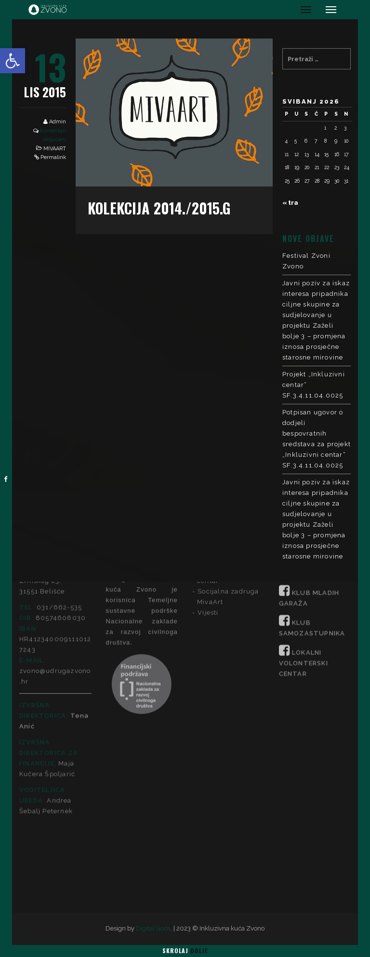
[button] (12, 60)
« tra (290, 202)
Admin (57, 122)
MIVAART (54, 149)
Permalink (53, 157)
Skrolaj (185, 950)
